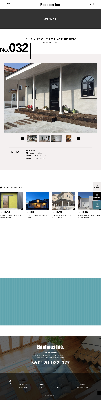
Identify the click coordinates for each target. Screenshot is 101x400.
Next (78, 138)
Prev (22, 138)
